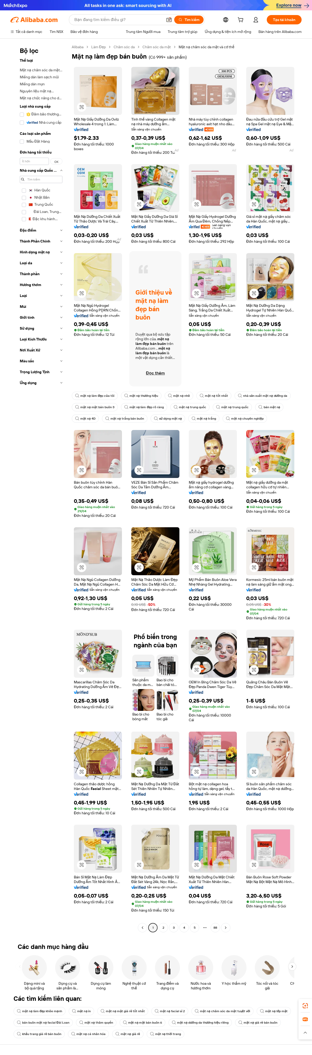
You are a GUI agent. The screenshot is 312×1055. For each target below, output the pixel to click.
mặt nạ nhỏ (179, 396)
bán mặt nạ (269, 407)
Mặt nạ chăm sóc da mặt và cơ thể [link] (206, 47)
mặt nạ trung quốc (190, 407)
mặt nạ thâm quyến (96, 1023)
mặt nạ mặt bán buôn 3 (94, 407)
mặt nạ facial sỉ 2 (170, 1011)
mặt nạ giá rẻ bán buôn (257, 1023)
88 (215, 927)
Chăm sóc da (124, 47)
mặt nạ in (81, 1011)
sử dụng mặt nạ (168, 419)
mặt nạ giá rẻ (127, 1034)
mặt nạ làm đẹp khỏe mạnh (39, 1011)
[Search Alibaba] (118, 20)
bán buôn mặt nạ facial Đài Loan (43, 1023)
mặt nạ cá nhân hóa (88, 1034)
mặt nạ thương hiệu (141, 396)
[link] (305, 1005)
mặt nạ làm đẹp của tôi (94, 396)
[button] (169, 20)
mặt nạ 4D (85, 419)
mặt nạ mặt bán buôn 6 (142, 1023)
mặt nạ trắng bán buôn (124, 419)
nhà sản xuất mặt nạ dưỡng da (262, 396)
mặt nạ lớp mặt (274, 1011)
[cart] (241, 20)
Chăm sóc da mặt (156, 47)
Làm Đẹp (98, 47)
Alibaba (77, 47)
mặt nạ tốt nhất (214, 396)
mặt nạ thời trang (165, 1034)
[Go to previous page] (142, 927)
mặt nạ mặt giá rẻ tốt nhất (123, 1011)
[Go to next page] (225, 927)
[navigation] (40, 487)
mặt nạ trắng (204, 419)
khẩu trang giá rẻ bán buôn (39, 1034)
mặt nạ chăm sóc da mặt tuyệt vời (222, 1011)
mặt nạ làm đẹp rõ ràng (144, 407)
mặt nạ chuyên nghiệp (245, 419)
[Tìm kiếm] (189, 20)
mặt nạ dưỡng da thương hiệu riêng (200, 1023)
